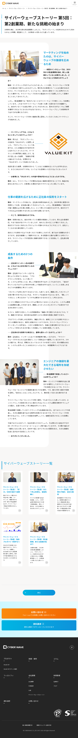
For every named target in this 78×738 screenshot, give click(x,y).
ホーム (4, 8)
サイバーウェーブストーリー (17, 8)
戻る (32, 595)
